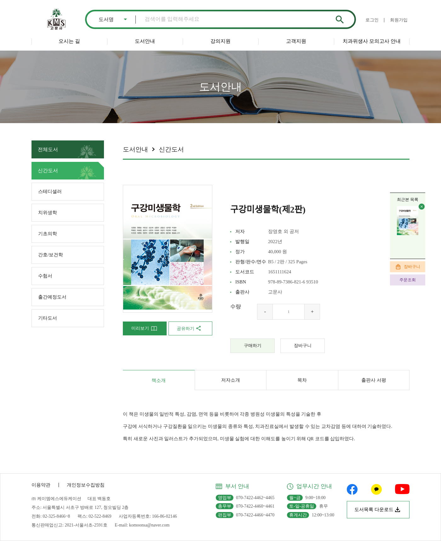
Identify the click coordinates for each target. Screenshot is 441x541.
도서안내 (145, 41)
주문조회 (407, 279)
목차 (302, 380)
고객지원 (296, 41)
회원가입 (399, 20)
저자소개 (230, 380)
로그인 (372, 20)
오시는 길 (69, 41)
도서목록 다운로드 (373, 509)
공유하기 (185, 328)
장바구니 (412, 266)
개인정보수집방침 (86, 484)
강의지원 (220, 41)
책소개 (159, 380)
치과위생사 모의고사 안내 (372, 41)
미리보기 (140, 328)
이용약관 (41, 484)
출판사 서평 (373, 380)
